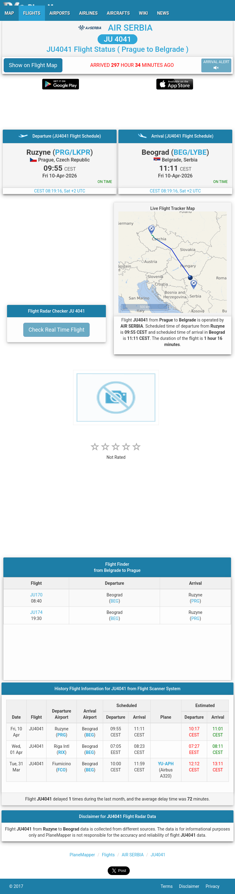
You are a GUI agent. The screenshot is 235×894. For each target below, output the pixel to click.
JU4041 (158, 854)
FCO (62, 769)
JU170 (36, 594)
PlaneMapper (82, 854)
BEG (114, 601)
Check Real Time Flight (56, 329)
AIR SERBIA (130, 28)
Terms (170, 886)
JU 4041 (117, 39)
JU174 (36, 612)
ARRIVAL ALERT (216, 65)
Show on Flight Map (33, 65)
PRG (195, 601)
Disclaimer (192, 886)
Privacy (216, 886)
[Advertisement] (117, 109)
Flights (108, 854)
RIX (61, 752)
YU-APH (165, 763)
